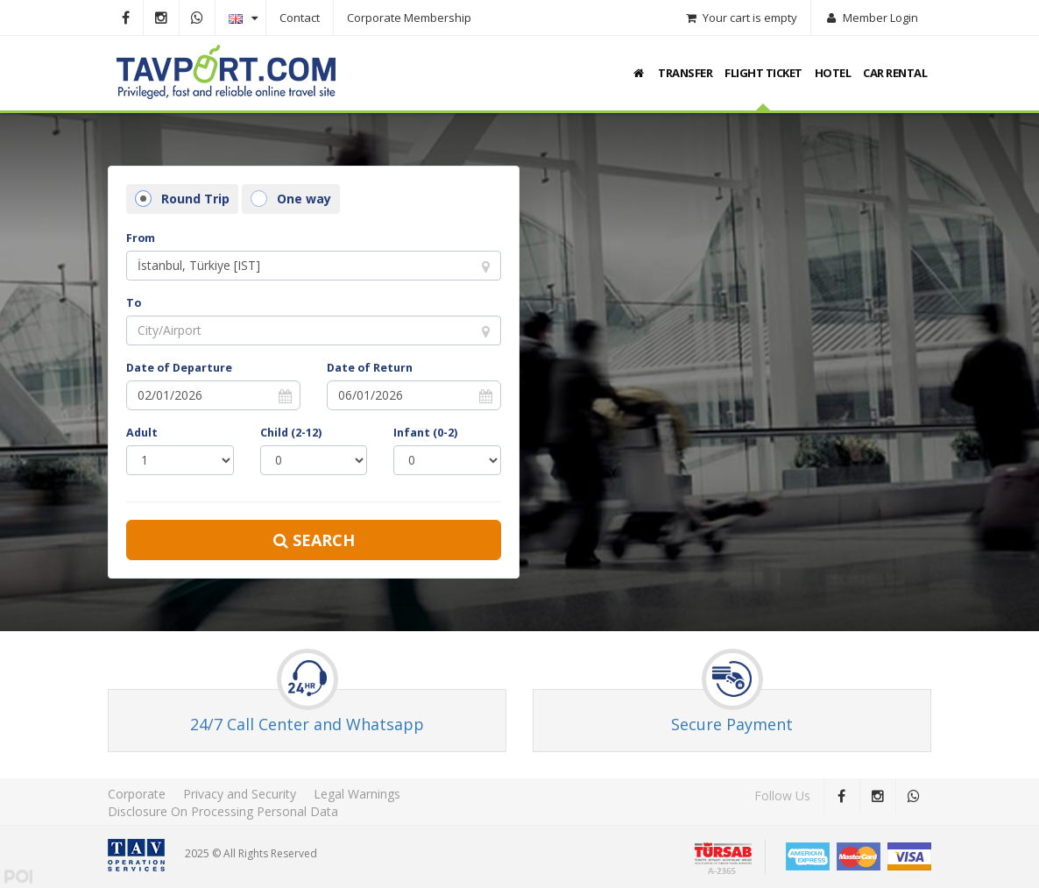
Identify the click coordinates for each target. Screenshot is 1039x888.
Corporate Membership (409, 17)
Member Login (871, 17)
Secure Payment (732, 724)
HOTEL (833, 73)
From (140, 238)
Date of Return (370, 367)
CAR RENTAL (895, 73)
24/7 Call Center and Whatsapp (307, 724)
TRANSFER (685, 73)
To (133, 302)
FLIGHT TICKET (763, 73)
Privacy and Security (239, 793)
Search (314, 540)
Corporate (137, 793)
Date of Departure (179, 367)
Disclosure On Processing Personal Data (223, 811)
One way (291, 198)
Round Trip (182, 198)
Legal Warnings (357, 793)
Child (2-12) (291, 432)
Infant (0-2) (425, 432)
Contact (299, 17)
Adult (142, 432)
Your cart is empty (740, 17)
